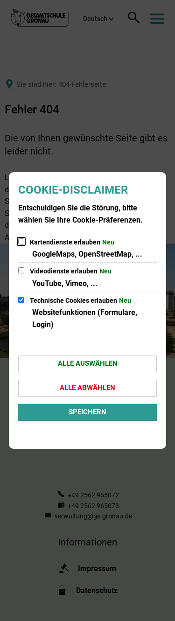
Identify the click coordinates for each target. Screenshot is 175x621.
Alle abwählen (87, 388)
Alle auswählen (88, 363)
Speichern (87, 412)
